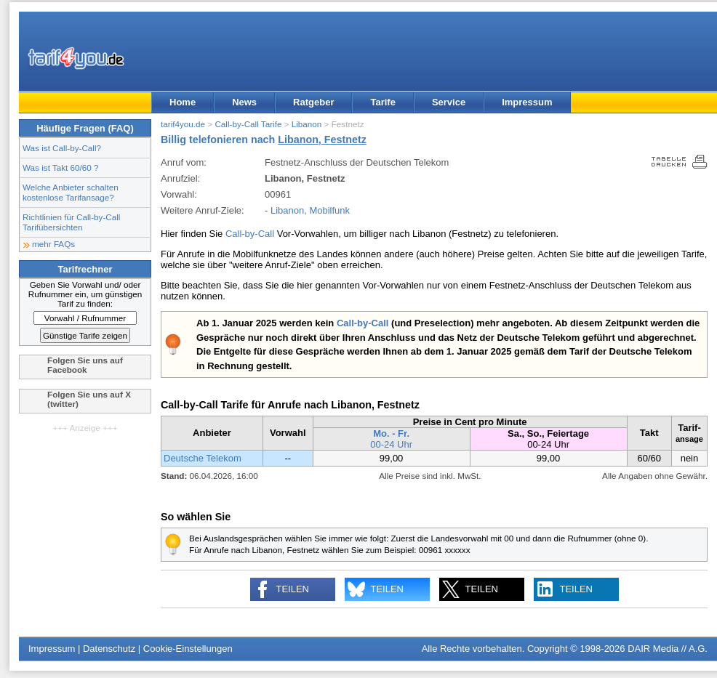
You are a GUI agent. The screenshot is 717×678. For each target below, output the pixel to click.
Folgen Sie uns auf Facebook (85, 364)
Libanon (307, 124)
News (244, 102)
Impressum (527, 102)
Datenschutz (109, 648)
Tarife (382, 102)
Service (448, 102)
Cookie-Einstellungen (188, 648)
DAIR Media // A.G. (668, 648)
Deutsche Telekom (202, 458)
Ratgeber (313, 102)
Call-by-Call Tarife (248, 124)
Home (182, 102)
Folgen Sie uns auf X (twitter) (89, 399)
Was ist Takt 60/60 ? (61, 167)
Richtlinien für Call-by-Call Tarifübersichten (71, 222)
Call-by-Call (249, 233)
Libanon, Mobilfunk (310, 210)
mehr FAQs (53, 244)
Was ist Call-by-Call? (62, 148)
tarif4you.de (183, 124)
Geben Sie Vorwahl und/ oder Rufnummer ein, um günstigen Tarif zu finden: (85, 294)
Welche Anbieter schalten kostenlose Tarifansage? (71, 192)
